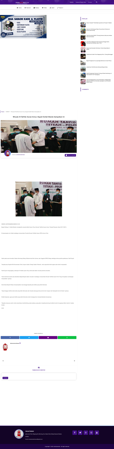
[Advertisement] (39, 64)
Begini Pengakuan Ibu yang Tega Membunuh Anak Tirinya (98, 60)
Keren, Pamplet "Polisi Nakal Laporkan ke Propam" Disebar (99, 22)
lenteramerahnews (14, 343)
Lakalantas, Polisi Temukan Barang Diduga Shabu (97, 67)
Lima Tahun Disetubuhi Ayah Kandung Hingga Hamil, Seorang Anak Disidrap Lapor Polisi (97, 42)
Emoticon (5, 378)
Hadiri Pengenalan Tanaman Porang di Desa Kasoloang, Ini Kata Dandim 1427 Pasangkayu (99, 74)
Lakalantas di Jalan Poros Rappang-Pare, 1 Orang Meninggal (99, 54)
